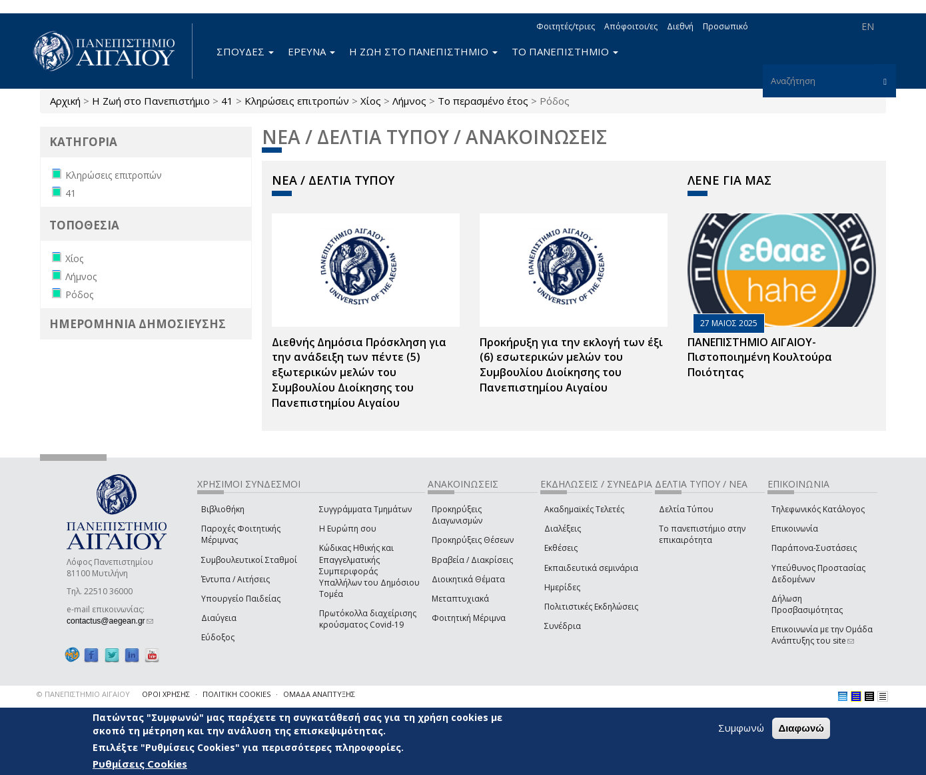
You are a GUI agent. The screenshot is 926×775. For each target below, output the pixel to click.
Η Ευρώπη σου (347, 528)
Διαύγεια (218, 618)
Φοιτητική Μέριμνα (469, 618)
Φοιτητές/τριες (565, 26)
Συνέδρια (562, 626)
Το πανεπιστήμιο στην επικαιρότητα (702, 534)
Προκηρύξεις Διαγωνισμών (457, 515)
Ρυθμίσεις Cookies (140, 763)
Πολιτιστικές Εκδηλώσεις (591, 606)
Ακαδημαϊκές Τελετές (584, 509)
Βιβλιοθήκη (222, 509)
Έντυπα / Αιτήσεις (235, 579)
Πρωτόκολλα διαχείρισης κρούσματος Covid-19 (367, 619)
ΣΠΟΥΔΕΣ (245, 51)
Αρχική (65, 100)
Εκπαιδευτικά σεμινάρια (591, 568)
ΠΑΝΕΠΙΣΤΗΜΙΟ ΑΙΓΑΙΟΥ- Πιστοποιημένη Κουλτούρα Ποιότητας (760, 357)
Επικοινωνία (794, 528)
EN (867, 26)
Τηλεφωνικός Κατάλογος (818, 509)
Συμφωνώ (741, 727)
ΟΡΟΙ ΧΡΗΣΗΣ (166, 694)
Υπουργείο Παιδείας (240, 598)
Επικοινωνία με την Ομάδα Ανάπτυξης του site (822, 635)
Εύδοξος (217, 637)
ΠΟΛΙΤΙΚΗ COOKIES (236, 694)
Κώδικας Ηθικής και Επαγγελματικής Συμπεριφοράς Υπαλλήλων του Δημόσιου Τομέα (369, 571)
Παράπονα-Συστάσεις (814, 548)
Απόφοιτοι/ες (631, 26)
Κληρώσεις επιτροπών (296, 100)
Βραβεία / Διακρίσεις (472, 560)
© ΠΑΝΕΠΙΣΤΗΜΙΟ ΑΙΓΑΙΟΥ (83, 694)
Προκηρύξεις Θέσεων (473, 540)
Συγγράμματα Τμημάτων (365, 509)
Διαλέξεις (562, 528)
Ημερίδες (562, 587)
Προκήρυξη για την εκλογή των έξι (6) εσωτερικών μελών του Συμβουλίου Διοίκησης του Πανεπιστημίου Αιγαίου (571, 365)
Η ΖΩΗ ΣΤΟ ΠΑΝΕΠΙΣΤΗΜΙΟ (423, 51)
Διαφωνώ (801, 728)
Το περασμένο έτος (483, 100)
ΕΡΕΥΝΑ (311, 51)
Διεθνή (680, 26)
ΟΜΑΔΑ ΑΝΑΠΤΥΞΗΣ (319, 694)
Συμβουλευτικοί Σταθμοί (249, 560)
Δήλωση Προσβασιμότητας (807, 604)
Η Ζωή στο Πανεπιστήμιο (151, 100)
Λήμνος (409, 100)
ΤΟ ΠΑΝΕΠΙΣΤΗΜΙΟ (565, 51)
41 (227, 100)
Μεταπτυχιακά (460, 598)
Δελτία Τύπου (686, 509)
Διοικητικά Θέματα (468, 579)
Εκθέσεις (561, 548)
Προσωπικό (725, 26)
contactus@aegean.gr (110, 621)
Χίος (370, 100)
